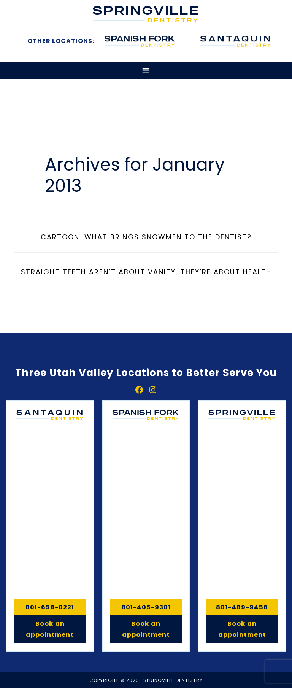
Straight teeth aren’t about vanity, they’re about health (146, 272)
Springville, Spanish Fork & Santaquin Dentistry (146, 14)
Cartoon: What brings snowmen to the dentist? (146, 237)
